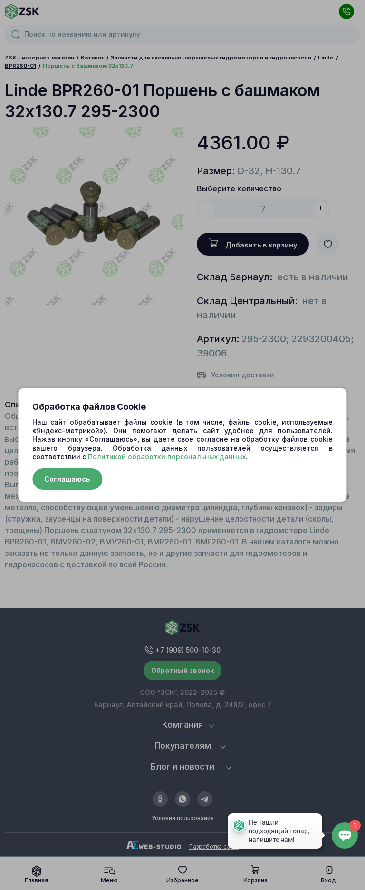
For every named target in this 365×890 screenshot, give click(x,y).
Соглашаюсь (67, 479)
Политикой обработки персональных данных (167, 457)
